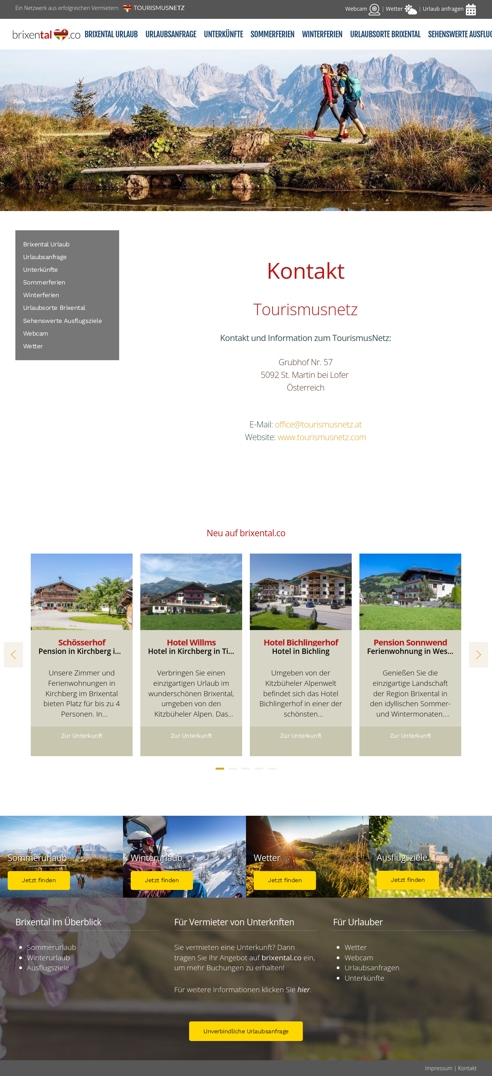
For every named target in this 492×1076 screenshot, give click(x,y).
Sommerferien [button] (272, 34)
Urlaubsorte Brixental (54, 307)
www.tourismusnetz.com (322, 436)
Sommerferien (44, 282)
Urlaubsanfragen (371, 968)
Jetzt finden (39, 880)
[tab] (220, 769)
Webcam (35, 333)
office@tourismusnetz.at (318, 424)
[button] (13, 654)
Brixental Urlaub (111, 34)
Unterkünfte (40, 269)
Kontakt (467, 1068)
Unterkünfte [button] (223, 34)
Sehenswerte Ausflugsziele (62, 320)
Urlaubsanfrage (170, 34)
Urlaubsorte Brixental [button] (385, 34)
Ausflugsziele (48, 968)
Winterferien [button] (322, 34)
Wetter (33, 346)
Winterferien (41, 295)
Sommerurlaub (51, 947)
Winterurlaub (48, 958)
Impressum (438, 1068)
